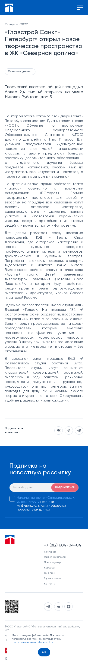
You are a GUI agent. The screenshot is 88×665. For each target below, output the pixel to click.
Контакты (49, 583)
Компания (50, 552)
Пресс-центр (52, 562)
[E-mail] (44, 487)
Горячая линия (52, 578)
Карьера (49, 567)
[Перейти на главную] (9, 8)
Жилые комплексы (55, 557)
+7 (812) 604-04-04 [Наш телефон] (62, 545)
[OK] (44, 652)
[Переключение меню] (80, 8)
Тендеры (49, 573)
